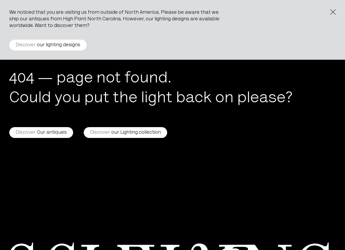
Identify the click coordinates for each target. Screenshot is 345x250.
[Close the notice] (333, 12)
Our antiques (41, 132)
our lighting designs (48, 45)
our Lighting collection (125, 132)
